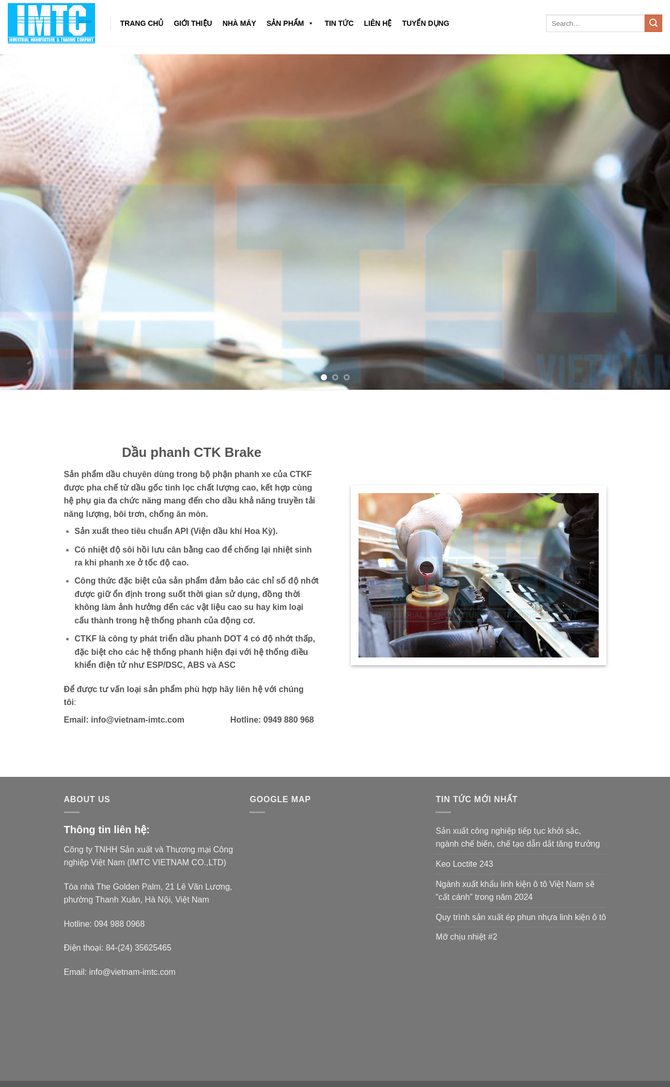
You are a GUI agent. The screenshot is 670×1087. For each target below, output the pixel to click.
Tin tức (338, 23)
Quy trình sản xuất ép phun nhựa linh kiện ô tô (520, 917)
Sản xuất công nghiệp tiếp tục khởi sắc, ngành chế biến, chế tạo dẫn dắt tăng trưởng (517, 837)
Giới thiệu (193, 23)
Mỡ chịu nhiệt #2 (466, 936)
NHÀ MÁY (239, 23)
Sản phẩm (290, 23)
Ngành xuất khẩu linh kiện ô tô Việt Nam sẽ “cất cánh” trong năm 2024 (514, 891)
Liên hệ (378, 23)
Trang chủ (142, 23)
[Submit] (653, 23)
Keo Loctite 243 (464, 864)
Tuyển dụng (425, 23)
